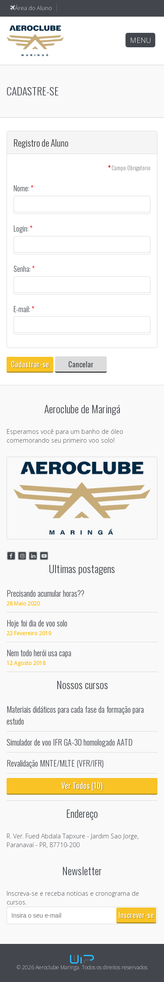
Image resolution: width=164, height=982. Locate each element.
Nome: (23, 188)
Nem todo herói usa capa (39, 652)
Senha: (24, 269)
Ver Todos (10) (82, 785)
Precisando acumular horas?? (45, 593)
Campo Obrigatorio (129, 168)
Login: (23, 229)
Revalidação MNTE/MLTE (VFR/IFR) (55, 763)
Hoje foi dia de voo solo (37, 623)
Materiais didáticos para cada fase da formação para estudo (75, 715)
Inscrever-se (136, 914)
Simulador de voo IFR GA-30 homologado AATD (70, 742)
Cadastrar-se (30, 364)
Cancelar (81, 364)
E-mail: (24, 309)
